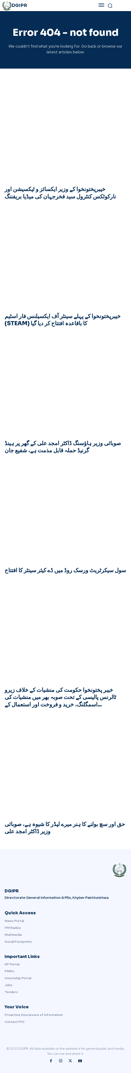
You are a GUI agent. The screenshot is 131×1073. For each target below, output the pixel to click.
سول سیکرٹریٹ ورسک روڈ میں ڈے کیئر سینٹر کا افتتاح (65, 570)
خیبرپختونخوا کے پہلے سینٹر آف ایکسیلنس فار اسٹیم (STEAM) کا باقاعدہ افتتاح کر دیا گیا (63, 320)
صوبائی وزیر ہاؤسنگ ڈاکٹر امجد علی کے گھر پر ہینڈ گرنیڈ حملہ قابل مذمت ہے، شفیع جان (63, 447)
